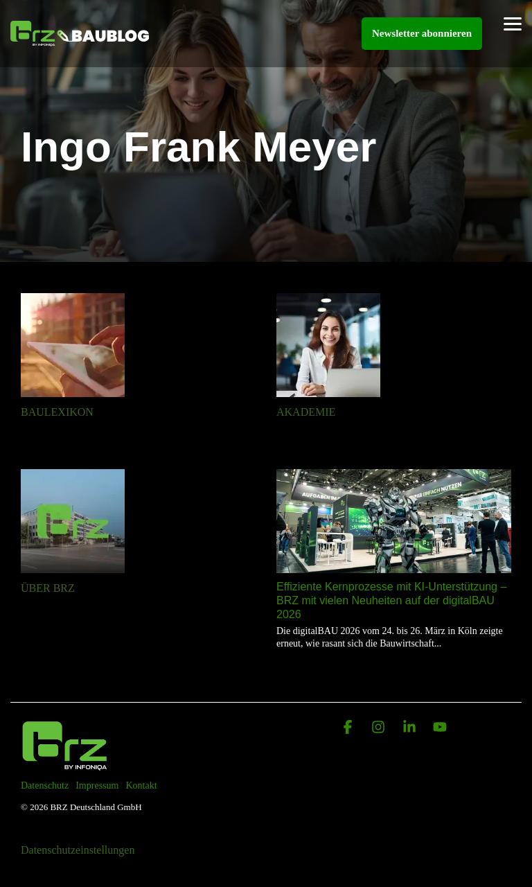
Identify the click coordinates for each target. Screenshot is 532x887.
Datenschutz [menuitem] (45, 785)
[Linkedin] (411, 728)
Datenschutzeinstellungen (77, 850)
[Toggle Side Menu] (513, 22)
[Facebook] (349, 728)
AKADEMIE (305, 412)
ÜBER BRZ (48, 588)
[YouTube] (439, 728)
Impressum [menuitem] (97, 785)
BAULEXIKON (57, 412)
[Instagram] (379, 728)
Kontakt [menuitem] (141, 785)
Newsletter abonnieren (422, 33)
